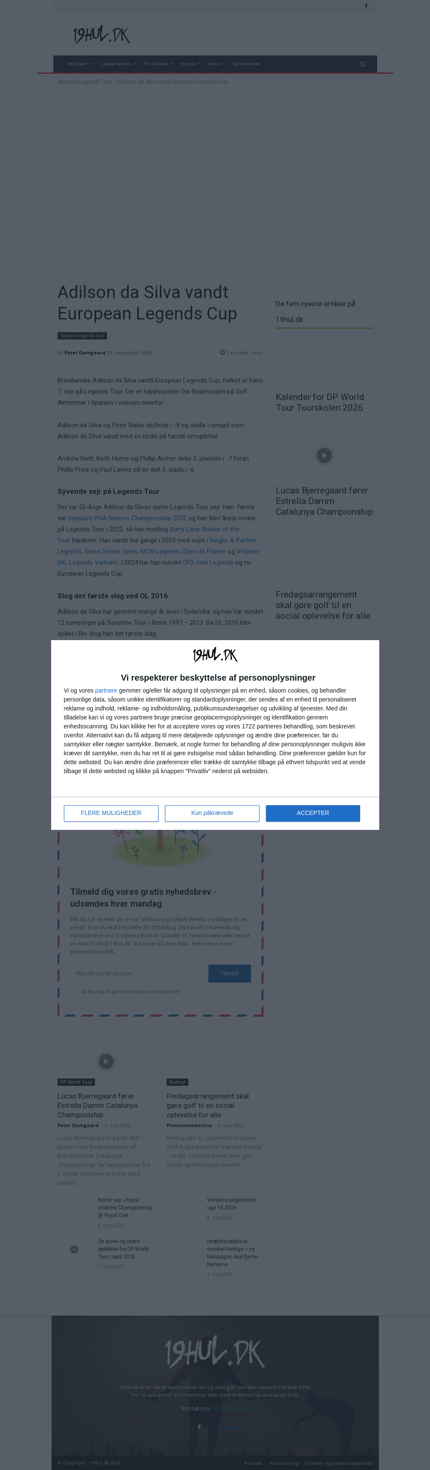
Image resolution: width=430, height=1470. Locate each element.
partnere (106, 690)
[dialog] (215, 734)
